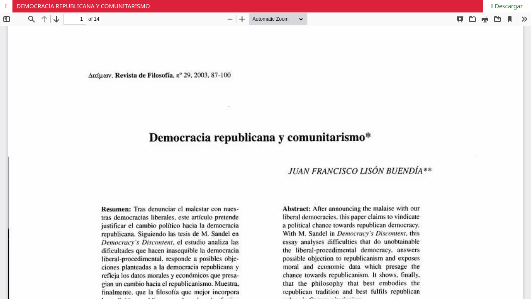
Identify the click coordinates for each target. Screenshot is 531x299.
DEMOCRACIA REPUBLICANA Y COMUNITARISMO (83, 6)
